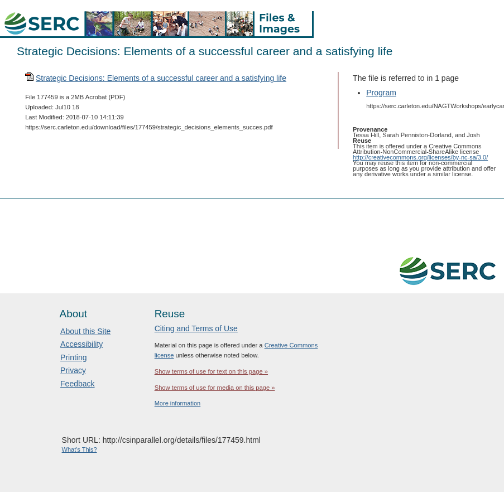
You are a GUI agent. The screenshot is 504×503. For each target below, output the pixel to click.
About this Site (85, 331)
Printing (73, 357)
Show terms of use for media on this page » (215, 387)
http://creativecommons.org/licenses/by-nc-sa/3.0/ (420, 157)
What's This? (79, 449)
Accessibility (81, 344)
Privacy (73, 370)
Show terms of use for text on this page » (211, 371)
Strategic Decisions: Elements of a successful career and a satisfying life (161, 78)
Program (381, 92)
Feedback (77, 383)
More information (178, 403)
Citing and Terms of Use (196, 328)
